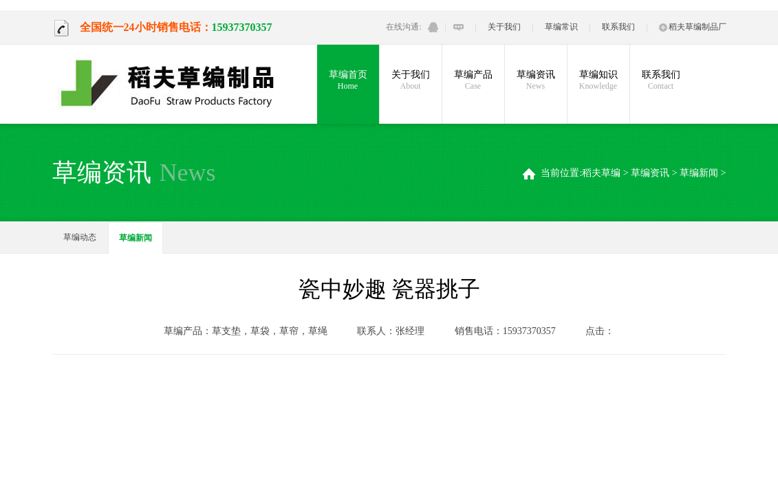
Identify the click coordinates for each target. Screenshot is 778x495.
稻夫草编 (601, 173)
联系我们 (618, 27)
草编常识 (561, 27)
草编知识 (598, 80)
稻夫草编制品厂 (692, 27)
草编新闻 (699, 173)
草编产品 (473, 80)
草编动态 (79, 237)
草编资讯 (536, 80)
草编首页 (348, 80)
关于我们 (504, 27)
